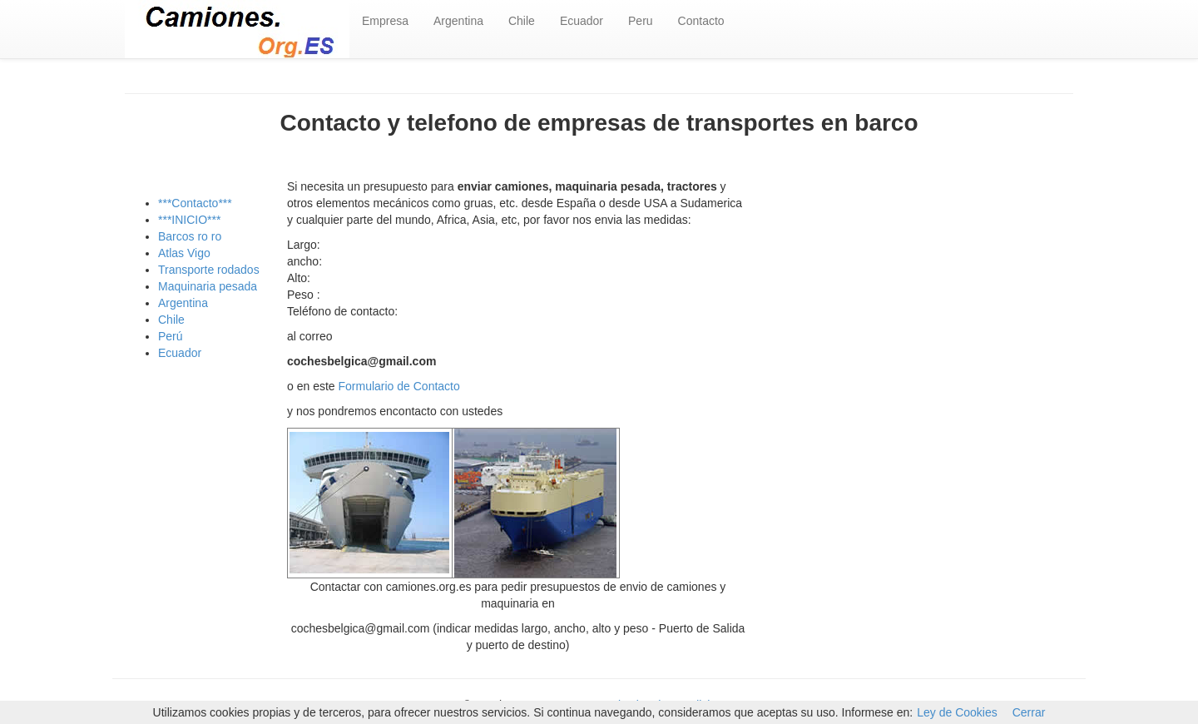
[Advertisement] (923, 311)
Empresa (385, 20)
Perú (170, 336)
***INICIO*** (189, 219)
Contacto (701, 20)
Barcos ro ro (189, 236)
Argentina (458, 20)
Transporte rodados (209, 269)
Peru (640, 20)
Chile (521, 20)
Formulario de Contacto (399, 386)
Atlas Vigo (184, 253)
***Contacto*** (195, 203)
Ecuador (581, 20)
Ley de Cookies (957, 712)
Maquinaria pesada (207, 286)
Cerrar (1029, 712)
